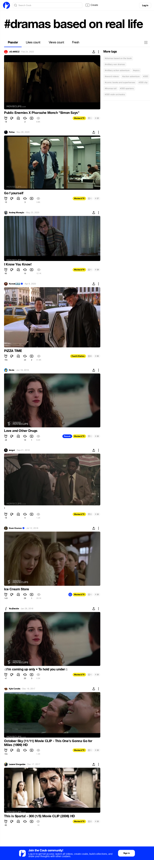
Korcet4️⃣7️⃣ (14, 284)
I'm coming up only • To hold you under (36, 669)
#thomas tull (110, 88)
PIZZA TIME (13, 351)
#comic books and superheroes (120, 82)
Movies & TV (79, 118)
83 (97, 356)
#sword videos (112, 76)
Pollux (12, 132)
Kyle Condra (14, 689)
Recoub (67, 436)
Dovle (11, 370)
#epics (136, 70)
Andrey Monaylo (16, 213)
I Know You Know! (18, 264)
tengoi (12, 450)
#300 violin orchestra (115, 94)
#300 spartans (127, 88)
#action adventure (131, 76)
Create (91, 5)
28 (97, 269)
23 (97, 118)
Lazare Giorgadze (17, 764)
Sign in (126, 853)
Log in (145, 5)
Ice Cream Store (16, 589)
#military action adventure (117, 70)
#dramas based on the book (118, 58)
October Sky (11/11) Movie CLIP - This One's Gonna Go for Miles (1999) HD (48, 743)
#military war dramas (115, 64)
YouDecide (14, 609)
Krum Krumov (15, 528)
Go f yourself (13, 193)
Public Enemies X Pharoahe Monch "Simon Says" (41, 113)
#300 (145, 76)
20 (97, 436)
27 (97, 198)
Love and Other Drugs (20, 431)
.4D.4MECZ (14, 52)
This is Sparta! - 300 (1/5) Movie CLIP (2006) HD (39, 816)
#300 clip (143, 82)
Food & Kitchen (78, 356)
